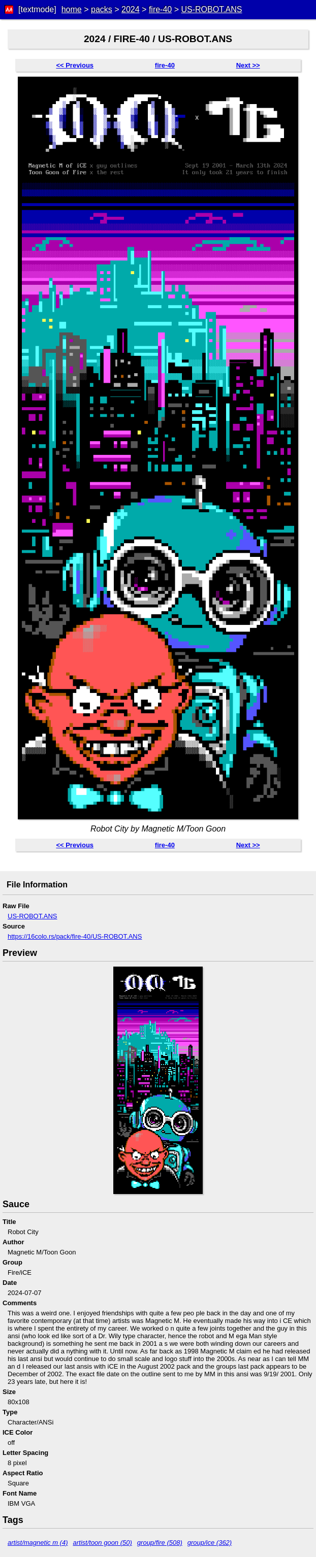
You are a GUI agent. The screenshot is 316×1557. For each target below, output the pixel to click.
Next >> (248, 65)
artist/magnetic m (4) (38, 1542)
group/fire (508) (159, 1542)
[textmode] (37, 9)
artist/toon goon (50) (102, 1542)
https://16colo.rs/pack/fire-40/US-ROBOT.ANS (75, 936)
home (71, 9)
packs (101, 9)
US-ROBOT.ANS (211, 9)
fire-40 (160, 9)
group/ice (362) (209, 1542)
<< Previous (74, 65)
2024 (130, 9)
